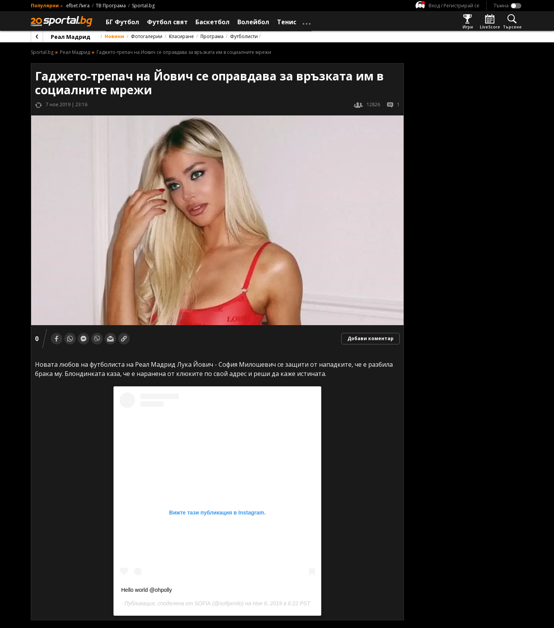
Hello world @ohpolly (146, 590)
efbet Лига (78, 5)
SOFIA (203, 603)
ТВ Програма (111, 5)
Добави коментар (370, 338)
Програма (212, 36)
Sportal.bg (143, 5)
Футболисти (244, 36)
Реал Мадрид (70, 36)
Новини (114, 36)
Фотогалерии (146, 36)
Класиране (181, 36)
